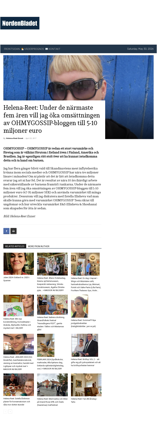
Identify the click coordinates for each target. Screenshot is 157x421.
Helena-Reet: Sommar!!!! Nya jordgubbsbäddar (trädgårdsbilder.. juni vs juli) (83, 323)
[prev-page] (5, 411)
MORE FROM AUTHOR (38, 246)
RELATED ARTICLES (14, 246)
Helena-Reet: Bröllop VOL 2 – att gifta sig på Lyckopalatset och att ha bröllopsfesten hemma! (86, 362)
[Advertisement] (97, 12)
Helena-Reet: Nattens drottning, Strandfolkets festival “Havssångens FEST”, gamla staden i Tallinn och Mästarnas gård (51, 323)
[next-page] (10, 411)
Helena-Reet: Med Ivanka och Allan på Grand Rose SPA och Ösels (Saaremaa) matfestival (52, 402)
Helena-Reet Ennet (14, 138)
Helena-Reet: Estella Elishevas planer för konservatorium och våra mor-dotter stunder (16, 401)
